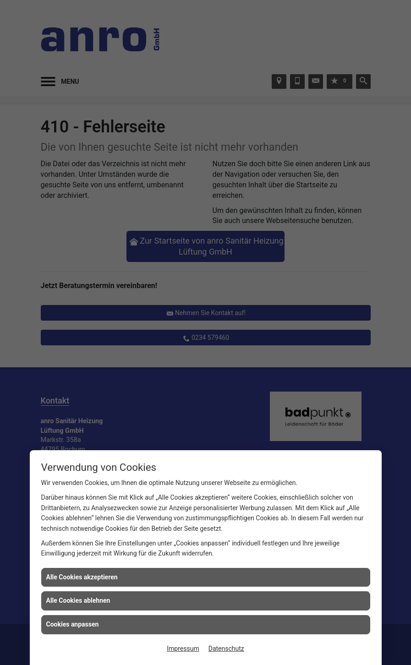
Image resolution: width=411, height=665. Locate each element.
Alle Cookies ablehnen (78, 600)
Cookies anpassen (72, 624)
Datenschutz (226, 648)
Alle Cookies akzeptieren (82, 577)
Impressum (183, 648)
